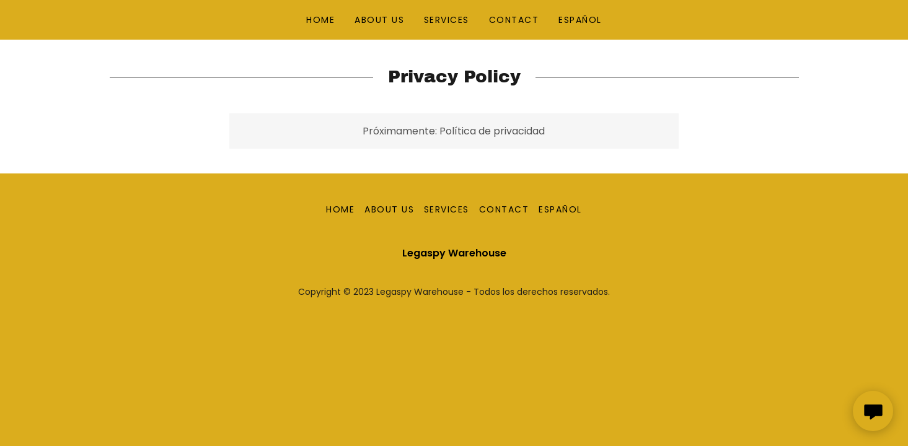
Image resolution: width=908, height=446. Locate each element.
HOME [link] (320, 20)
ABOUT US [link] (379, 20)
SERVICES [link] (446, 20)
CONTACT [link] (514, 20)
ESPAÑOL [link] (580, 20)
